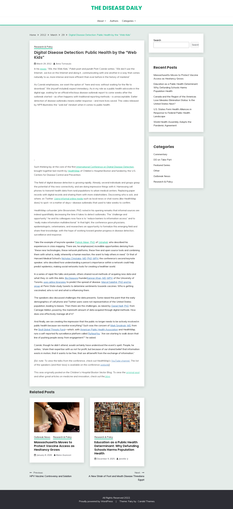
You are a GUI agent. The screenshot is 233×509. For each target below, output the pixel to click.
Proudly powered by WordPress (96, 501)
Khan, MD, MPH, (104, 278)
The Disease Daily (116, 8)
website (104, 364)
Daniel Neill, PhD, (120, 305)
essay (43, 68)
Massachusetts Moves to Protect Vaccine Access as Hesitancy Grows (54, 446)
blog (107, 376)
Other (157, 170)
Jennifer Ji (123, 458)
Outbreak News (42, 437)
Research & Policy (43, 46)
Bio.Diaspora (71, 278)
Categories (128, 20)
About (100, 20)
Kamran (91, 278)
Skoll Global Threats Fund (51, 329)
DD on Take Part (163, 159)
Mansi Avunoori (63, 455)
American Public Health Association (99, 329)
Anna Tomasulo (63, 63)
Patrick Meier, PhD (85, 242)
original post (133, 372)
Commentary (160, 154)
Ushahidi (103, 242)
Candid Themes (146, 501)
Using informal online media (68, 198)
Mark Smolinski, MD (120, 325)
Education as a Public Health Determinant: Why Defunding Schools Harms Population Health (116, 447)
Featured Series (162, 165)
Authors (114, 20)
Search (157, 40)
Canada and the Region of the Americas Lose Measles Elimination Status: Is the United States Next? (175, 100)
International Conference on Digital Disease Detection (105, 166)
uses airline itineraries (55, 282)
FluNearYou (94, 333)
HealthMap (74, 170)
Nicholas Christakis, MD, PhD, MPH (79, 258)
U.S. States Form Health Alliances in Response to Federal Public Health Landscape (173, 113)
